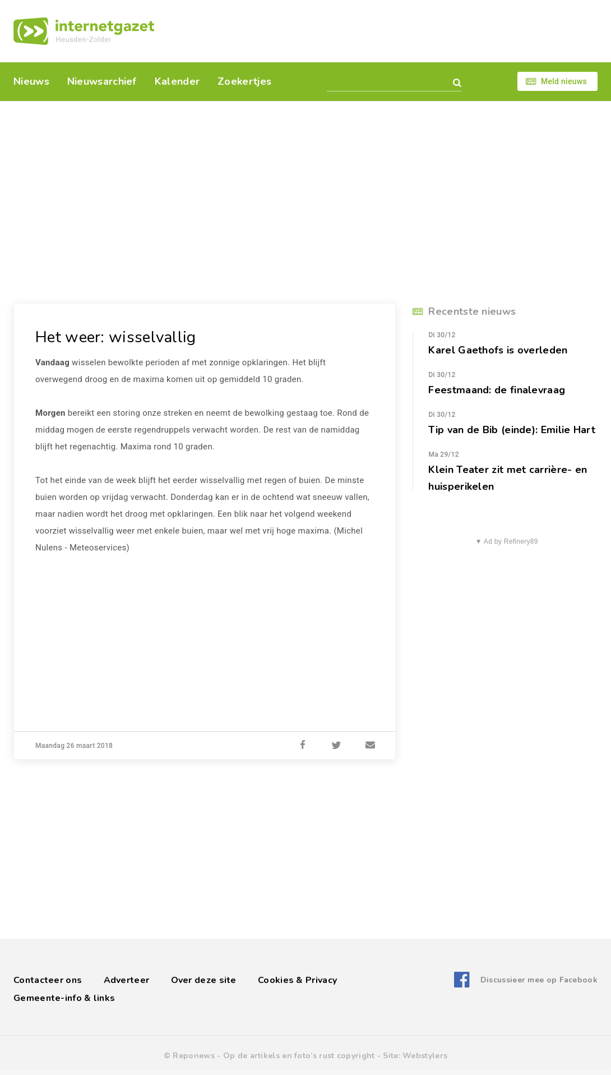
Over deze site (204, 980)
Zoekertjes (244, 81)
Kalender (177, 81)
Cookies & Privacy (297, 980)
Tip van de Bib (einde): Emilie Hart (511, 430)
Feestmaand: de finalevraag (496, 390)
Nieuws (31, 81)
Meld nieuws (564, 81)
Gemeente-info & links (64, 998)
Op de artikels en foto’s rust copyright (299, 1055)
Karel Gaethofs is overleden (497, 350)
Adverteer (127, 980)
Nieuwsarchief (102, 81)
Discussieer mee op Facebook (539, 980)
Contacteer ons (47, 980)
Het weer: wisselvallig (115, 337)
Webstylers (424, 1055)
